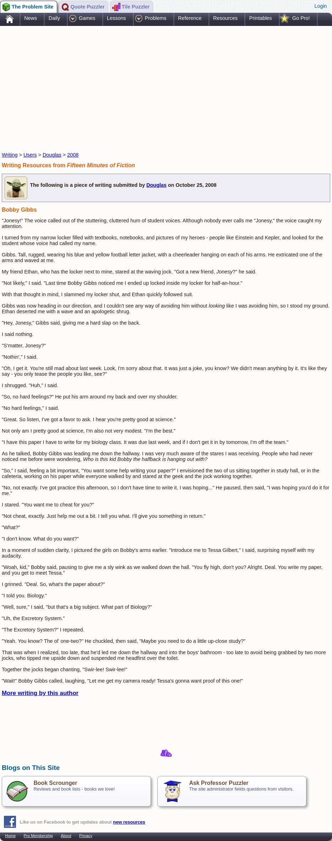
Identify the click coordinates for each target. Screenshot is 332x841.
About (66, 836)
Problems (156, 18)
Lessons (116, 18)
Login (320, 6)
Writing (10, 155)
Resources (225, 18)
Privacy (85, 836)
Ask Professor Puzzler (219, 783)
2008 (72, 155)
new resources (129, 822)
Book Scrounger (55, 783)
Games (87, 18)
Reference (189, 18)
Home (10, 836)
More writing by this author (40, 693)
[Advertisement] (131, 82)
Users (30, 155)
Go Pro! (301, 18)
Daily (54, 18)
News (30, 18)
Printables (260, 18)
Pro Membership (38, 836)
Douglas (52, 155)
